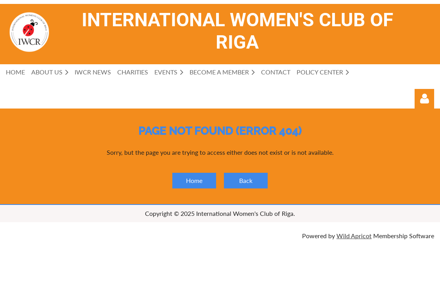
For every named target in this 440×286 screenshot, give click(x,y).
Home (194, 180)
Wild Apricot (354, 235)
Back (245, 180)
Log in (424, 99)
